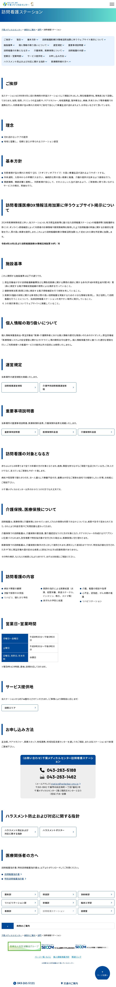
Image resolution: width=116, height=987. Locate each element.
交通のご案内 (69, 983)
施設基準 (8, 45)
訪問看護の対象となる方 (16, 50)
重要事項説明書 (75, 45)
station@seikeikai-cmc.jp (64, 783)
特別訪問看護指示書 (14, 878)
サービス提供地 (35, 56)
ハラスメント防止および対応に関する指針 (24, 61)
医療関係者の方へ (59, 61)
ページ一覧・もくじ (43, 956)
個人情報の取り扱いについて (33, 45)
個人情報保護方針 (61, 956)
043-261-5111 (24, 983)
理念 (19, 39)
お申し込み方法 (56, 56)
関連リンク (76, 956)
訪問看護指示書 (12, 874)
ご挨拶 (7, 39)
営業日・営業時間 (12, 56)
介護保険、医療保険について (48, 50)
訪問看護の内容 (76, 50)
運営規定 (57, 45)
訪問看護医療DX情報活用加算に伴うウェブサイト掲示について (73, 39)
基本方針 (31, 39)
